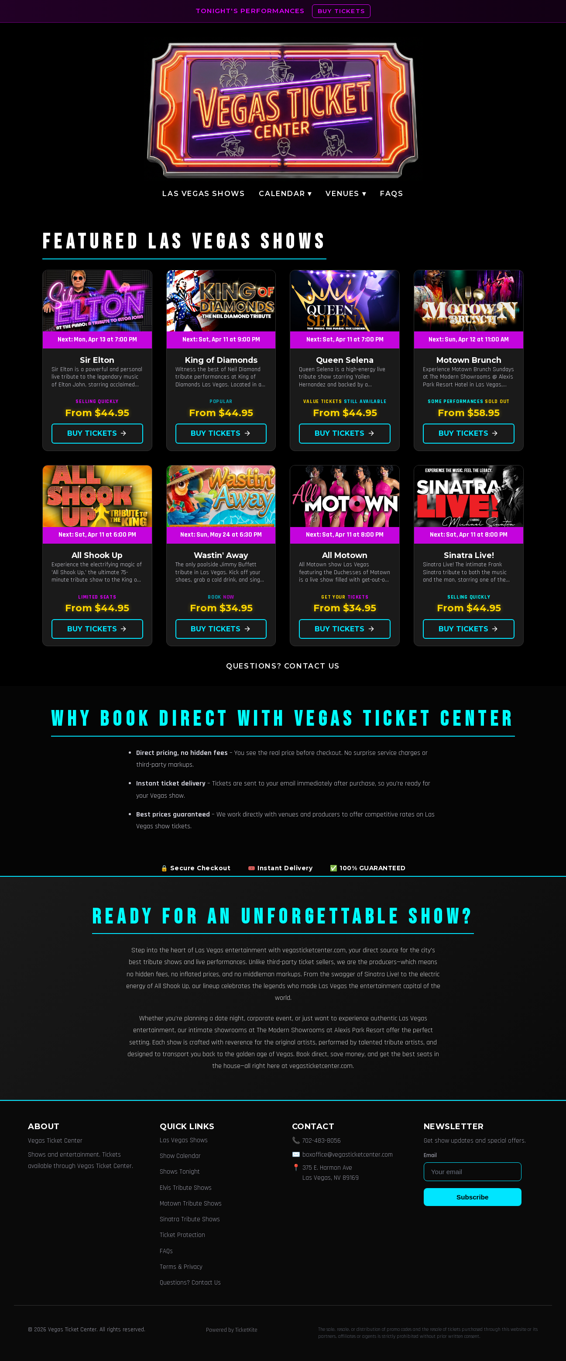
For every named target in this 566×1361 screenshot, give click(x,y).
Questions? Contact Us (283, 666)
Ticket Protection (182, 1235)
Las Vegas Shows (203, 194)
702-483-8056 (321, 1141)
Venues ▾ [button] (346, 194)
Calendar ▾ (285, 194)
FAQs (391, 194)
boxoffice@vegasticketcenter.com (347, 1155)
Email (430, 1155)
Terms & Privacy (181, 1267)
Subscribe (472, 1197)
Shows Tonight (180, 1172)
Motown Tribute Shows (191, 1203)
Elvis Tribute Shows (186, 1188)
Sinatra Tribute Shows (190, 1219)
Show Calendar (180, 1156)
